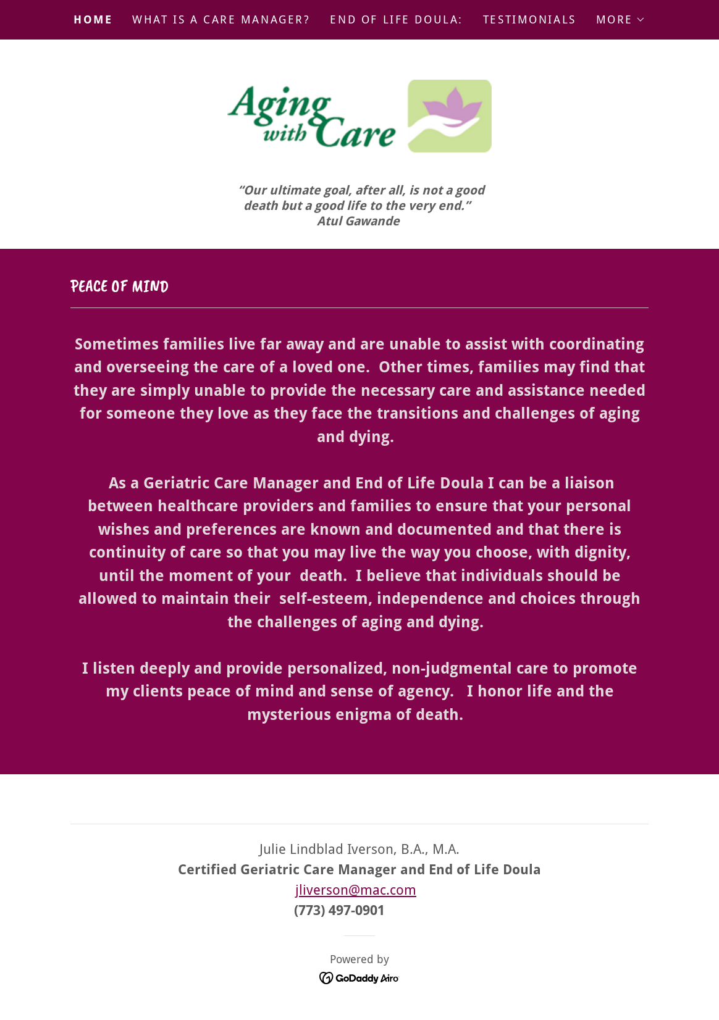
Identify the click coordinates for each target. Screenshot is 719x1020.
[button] (620, 19)
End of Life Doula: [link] (396, 19)
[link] (359, 120)
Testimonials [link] (529, 19)
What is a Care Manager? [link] (221, 19)
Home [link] (93, 19)
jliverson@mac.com (355, 890)
